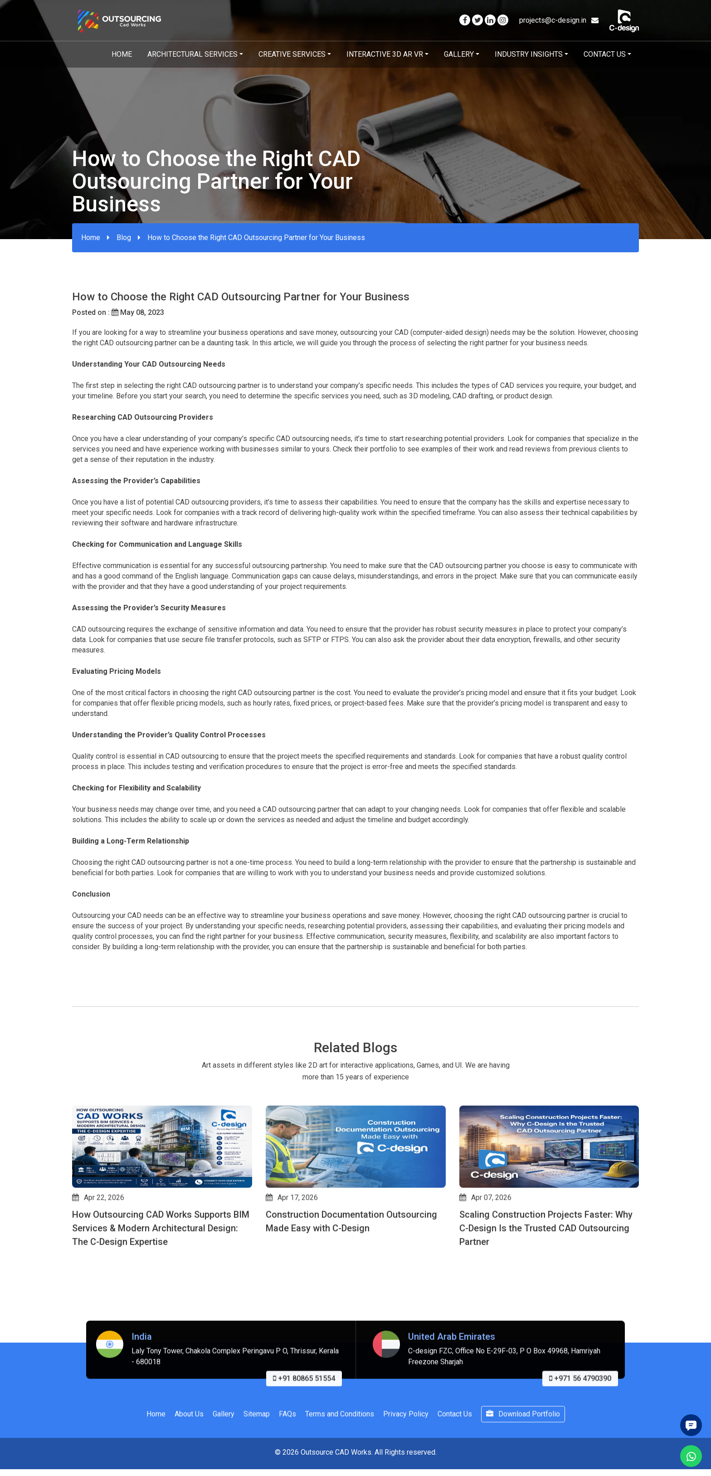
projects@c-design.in (559, 20)
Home (122, 54)
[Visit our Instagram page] (502, 20)
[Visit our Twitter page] (477, 20)
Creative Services (292, 54)
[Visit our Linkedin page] (490, 20)
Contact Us (605, 54)
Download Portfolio (523, 1457)
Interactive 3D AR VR (384, 54)
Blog (124, 237)
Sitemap (256, 1457)
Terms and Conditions (339, 1457)
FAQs (287, 1457)
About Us (189, 1457)
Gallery (459, 54)
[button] (76, 1312)
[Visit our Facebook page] (464, 20)
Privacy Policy (406, 1457)
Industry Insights (529, 54)
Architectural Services (192, 54)
